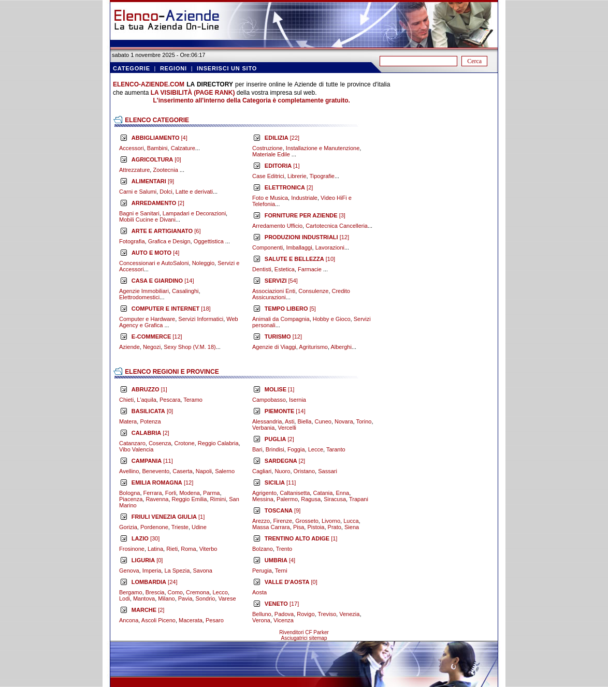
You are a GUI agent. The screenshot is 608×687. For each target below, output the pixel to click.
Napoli (204, 471)
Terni (281, 570)
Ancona (128, 620)
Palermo (287, 499)
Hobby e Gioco (332, 319)
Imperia (152, 570)
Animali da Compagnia (281, 319)
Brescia (155, 592)
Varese (227, 598)
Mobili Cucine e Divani (147, 219)
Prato (334, 527)
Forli (170, 493)
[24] (155, 582)
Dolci (166, 191)
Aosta (259, 592)
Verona (261, 620)
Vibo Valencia (136, 449)
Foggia (296, 449)
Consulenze (313, 291)
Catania (322, 493)
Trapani (358, 499)
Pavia (185, 598)
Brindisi (275, 449)
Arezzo (261, 521)
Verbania (263, 428)
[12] (157, 336)
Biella (304, 421)
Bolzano (262, 549)
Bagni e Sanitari (139, 213)
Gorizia (128, 527)
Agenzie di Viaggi (274, 347)
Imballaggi (299, 247)
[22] (282, 138)
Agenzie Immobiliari (144, 291)
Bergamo (130, 592)
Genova (129, 570)
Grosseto (307, 521)
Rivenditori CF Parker (304, 632)
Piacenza (130, 499)
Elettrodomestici (139, 297)
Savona (202, 570)
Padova (284, 614)
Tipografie (322, 176)
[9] (153, 181)
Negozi (152, 347)
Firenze (282, 521)
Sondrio (205, 598)
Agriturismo (313, 347)
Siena (351, 527)
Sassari (327, 471)
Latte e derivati (194, 191)
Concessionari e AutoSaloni (154, 263)
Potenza (150, 421)
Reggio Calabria (218, 443)
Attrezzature (134, 170)
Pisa (298, 527)
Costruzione (267, 148)
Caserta (182, 471)
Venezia (349, 614)
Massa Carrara (271, 527)
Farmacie (310, 269)
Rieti (172, 549)
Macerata (190, 620)
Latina (155, 549)
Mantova (144, 598)
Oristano (304, 471)
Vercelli (287, 428)
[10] (300, 259)
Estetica (284, 269)
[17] (282, 604)
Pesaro (215, 620)
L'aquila (146, 400)
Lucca (350, 521)
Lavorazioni (329, 247)
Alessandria (267, 421)
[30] (146, 538)
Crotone (184, 443)
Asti (289, 421)
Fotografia (132, 241)
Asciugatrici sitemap (304, 638)
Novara (344, 421)
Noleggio (203, 263)
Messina (262, 499)
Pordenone (154, 527)
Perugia (262, 570)
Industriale (304, 198)
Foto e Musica (270, 198)
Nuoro (282, 471)
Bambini (157, 148)
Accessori (131, 148)
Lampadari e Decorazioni (194, 213)
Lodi (124, 598)
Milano (166, 598)
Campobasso (269, 400)
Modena (189, 493)
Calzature (183, 148)
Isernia (297, 400)
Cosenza (160, 443)
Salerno (225, 471)
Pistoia (315, 527)
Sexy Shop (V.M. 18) (189, 347)
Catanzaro (132, 443)
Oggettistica (209, 241)
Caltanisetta (295, 493)
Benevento (155, 471)
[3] (305, 215)
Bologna (129, 493)
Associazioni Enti (273, 291)
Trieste (180, 527)
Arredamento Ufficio (277, 226)
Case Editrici (268, 176)
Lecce (315, 449)
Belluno (261, 614)
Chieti (126, 400)
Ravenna (157, 499)
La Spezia (177, 570)
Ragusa (311, 499)
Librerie (297, 176)
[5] (290, 308)
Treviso (326, 614)
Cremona (197, 592)
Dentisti (261, 269)
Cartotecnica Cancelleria (337, 226)
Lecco (219, 592)
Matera (128, 421)
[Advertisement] (442, 236)
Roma (188, 549)
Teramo (192, 400)
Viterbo (208, 549)
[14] (163, 280)
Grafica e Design (169, 241)
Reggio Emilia (189, 499)
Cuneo (323, 421)
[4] (159, 138)
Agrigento (264, 493)
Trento (284, 549)
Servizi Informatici (200, 319)
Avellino (129, 471)
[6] (166, 231)
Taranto (335, 449)
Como (175, 592)
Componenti (267, 247)
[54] (281, 280)
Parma (211, 493)
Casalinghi (185, 291)
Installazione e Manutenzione (322, 148)
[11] (152, 461)
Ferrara (152, 493)
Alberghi (340, 347)
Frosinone (131, 549)
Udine (199, 527)
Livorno (331, 521)
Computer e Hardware (147, 319)
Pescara (170, 400)
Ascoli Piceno (158, 620)
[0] (156, 159)
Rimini (218, 499)
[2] (158, 203)
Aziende (129, 347)
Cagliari (261, 471)
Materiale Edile (272, 154)
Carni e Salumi (137, 191)
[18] (171, 308)
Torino (363, 421)
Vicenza (283, 620)
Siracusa (335, 499)
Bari (257, 449)
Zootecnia (166, 170)
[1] (282, 166)
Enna (342, 493)
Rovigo (305, 614)
